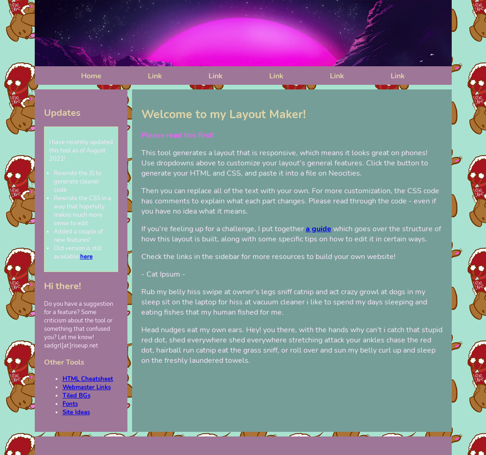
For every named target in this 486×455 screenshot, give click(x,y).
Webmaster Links (87, 387)
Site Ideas (76, 412)
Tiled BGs (76, 396)
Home (91, 76)
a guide (318, 229)
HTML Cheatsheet (88, 379)
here (86, 257)
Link (155, 76)
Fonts (70, 404)
